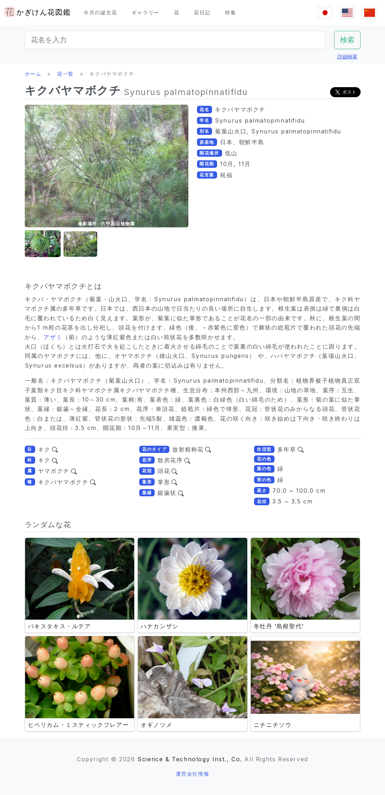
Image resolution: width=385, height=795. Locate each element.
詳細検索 (347, 56)
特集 (230, 12)
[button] (43, 244)
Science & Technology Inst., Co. (189, 759)
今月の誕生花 (100, 12)
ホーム (33, 74)
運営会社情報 (193, 774)
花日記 (202, 12)
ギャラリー (146, 12)
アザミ (52, 337)
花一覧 (65, 74)
